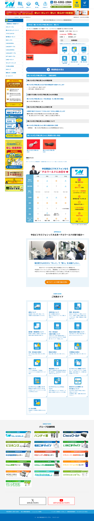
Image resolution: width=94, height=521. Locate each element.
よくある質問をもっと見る (14, 105)
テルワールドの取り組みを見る (57, 282)
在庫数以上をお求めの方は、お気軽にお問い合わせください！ (73, 43)
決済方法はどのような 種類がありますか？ (14, 90)
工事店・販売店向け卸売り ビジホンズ (61, 6)
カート (85, 5)
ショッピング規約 (37, 511)
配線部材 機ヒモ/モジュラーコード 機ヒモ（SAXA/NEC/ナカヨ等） (54, 161)
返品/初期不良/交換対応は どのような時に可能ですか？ (16, 99)
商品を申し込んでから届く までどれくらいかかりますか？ (15, 95)
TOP (6, 17)
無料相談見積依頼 (77, 5)
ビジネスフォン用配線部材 (13, 17)
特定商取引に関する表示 (12, 511)
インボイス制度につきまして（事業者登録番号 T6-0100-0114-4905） (70, 511)
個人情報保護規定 (25, 511)
